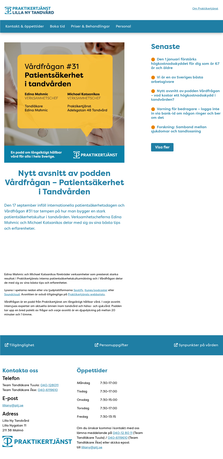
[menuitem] (40, 345)
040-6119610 (48, 390)
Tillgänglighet (19, 345)
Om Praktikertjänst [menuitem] (205, 8)
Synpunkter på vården (196, 345)
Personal (123, 26)
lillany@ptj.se (12, 405)
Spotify (78, 290)
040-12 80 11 (122, 433)
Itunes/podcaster (96, 290)
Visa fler (162, 147)
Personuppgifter (111, 345)
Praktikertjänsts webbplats (86, 294)
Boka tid (57, 26)
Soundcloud (12, 294)
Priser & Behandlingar (90, 26)
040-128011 (49, 385)
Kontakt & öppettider (24, 26)
